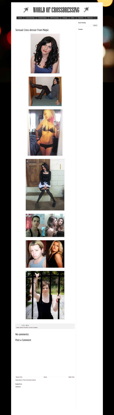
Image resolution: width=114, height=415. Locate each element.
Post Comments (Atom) (29, 380)
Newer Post (19, 377)
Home (45, 377)
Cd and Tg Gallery (33, 327)
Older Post (71, 377)
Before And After (24, 327)
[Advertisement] (45, 398)
